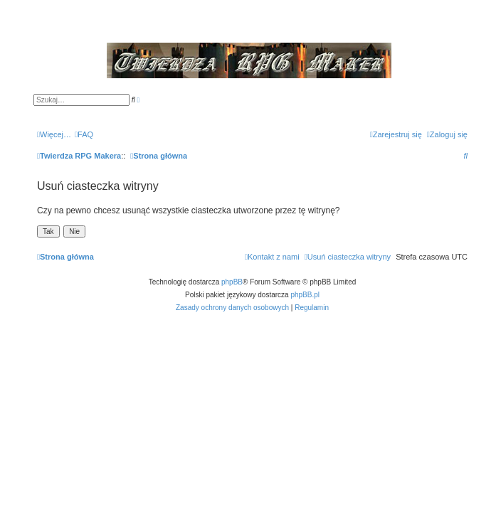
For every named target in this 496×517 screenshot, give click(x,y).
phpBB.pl (305, 295)
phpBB (232, 282)
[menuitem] (84, 134)
